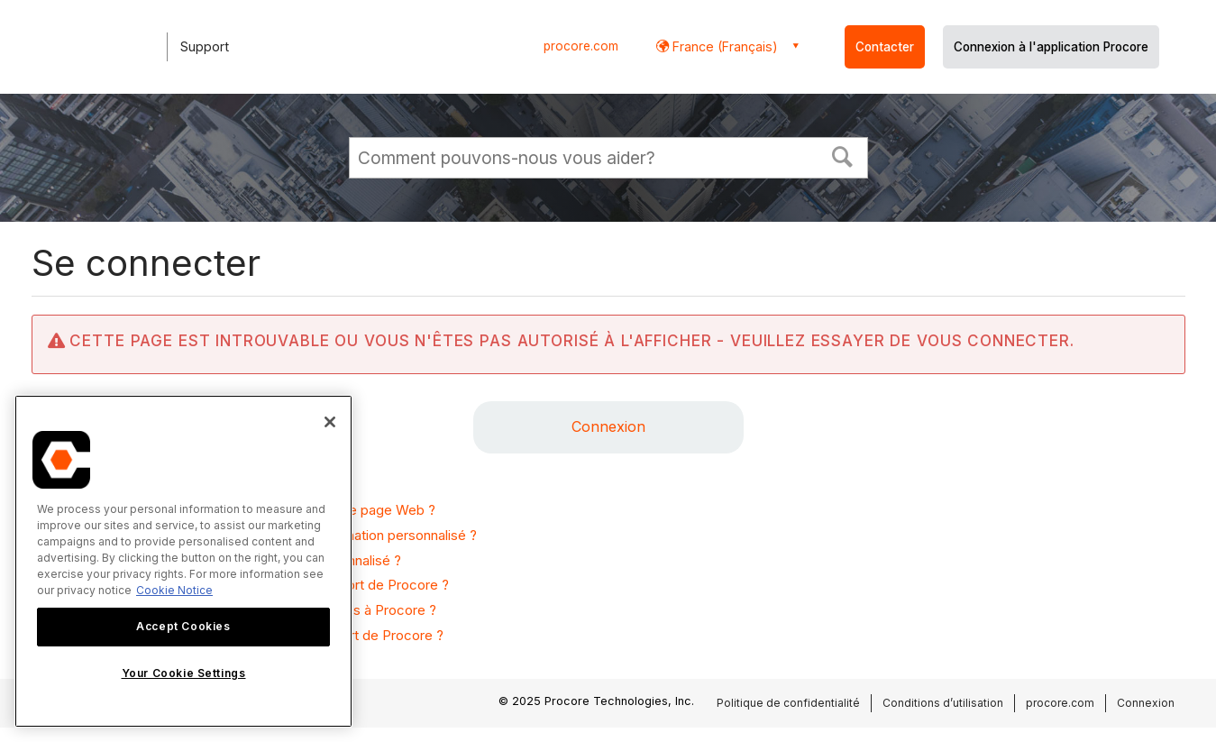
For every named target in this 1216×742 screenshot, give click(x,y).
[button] (842, 155)
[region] (183, 561)
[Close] (330, 422)
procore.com (581, 46)
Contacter (884, 47)
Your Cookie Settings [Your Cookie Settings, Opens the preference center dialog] (184, 673)
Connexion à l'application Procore (1051, 47)
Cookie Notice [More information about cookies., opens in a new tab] (174, 590)
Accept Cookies (183, 626)
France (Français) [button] (723, 46)
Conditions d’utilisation (942, 703)
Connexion (608, 426)
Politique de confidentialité (788, 703)
